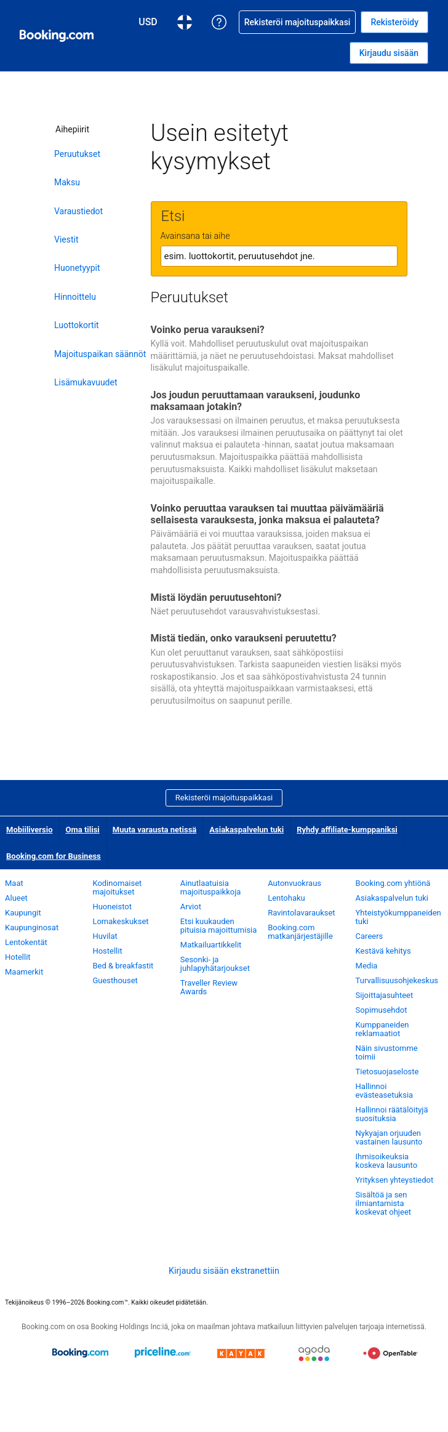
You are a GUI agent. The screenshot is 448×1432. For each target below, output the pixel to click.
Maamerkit (24, 971)
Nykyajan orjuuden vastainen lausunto (389, 1137)
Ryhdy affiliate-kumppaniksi (347, 829)
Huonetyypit (77, 268)
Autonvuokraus (294, 883)
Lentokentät (26, 942)
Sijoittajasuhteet (385, 995)
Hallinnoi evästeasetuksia (385, 1091)
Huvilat (104, 936)
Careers (369, 936)
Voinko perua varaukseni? (208, 330)
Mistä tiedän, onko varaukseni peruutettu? (244, 638)
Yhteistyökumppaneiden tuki (398, 917)
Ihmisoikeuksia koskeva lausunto (386, 1161)
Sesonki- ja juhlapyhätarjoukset (215, 964)
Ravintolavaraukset (301, 912)
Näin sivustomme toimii (387, 1052)
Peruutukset (77, 154)
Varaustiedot (78, 211)
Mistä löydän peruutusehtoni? (216, 597)
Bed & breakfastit (122, 965)
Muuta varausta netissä (155, 829)
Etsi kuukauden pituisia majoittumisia (218, 926)
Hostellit (107, 950)
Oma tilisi (83, 829)
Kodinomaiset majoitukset (117, 887)
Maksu (67, 182)
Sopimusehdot (381, 1010)
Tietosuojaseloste (387, 1071)
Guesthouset (114, 980)
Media (367, 965)
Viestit (66, 239)
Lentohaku (286, 898)
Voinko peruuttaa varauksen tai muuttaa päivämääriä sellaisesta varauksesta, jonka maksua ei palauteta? (267, 514)
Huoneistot (112, 906)
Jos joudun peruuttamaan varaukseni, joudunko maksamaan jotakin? (256, 400)
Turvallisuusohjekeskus (397, 980)
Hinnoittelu (75, 297)
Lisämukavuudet (86, 382)
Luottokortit (76, 325)
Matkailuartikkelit (211, 944)
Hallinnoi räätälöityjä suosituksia (392, 1114)
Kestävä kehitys (383, 950)
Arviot (190, 906)
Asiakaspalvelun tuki (246, 829)
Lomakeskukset (120, 921)
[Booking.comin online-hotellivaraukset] (57, 36)
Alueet (16, 898)
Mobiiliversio (29, 829)
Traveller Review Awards (209, 987)
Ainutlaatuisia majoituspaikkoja (210, 887)
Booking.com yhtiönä (393, 883)
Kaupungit (23, 912)
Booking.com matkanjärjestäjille (300, 932)
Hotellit (18, 957)
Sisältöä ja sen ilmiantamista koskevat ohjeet (383, 1203)
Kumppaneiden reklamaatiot (382, 1029)
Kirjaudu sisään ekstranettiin (224, 1271)
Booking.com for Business (53, 856)
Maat (14, 883)
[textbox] (279, 256)
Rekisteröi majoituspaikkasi (224, 797)
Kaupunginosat (31, 927)
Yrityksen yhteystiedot (395, 1180)
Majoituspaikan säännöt (100, 354)
